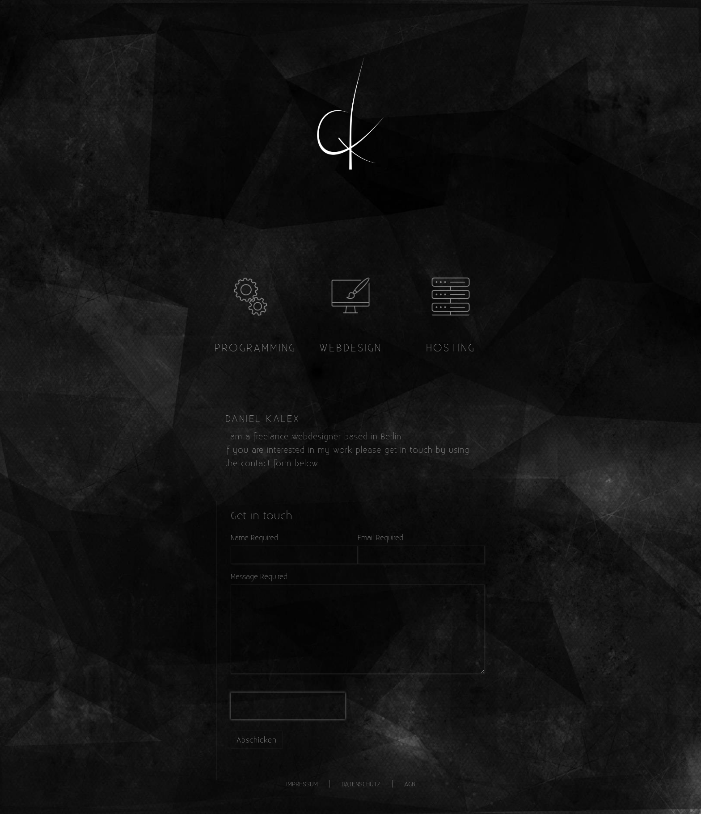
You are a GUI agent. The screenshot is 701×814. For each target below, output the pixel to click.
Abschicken (256, 740)
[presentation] (288, 706)
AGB (409, 784)
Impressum (302, 784)
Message (244, 576)
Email (366, 537)
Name (240, 537)
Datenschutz (361, 784)
